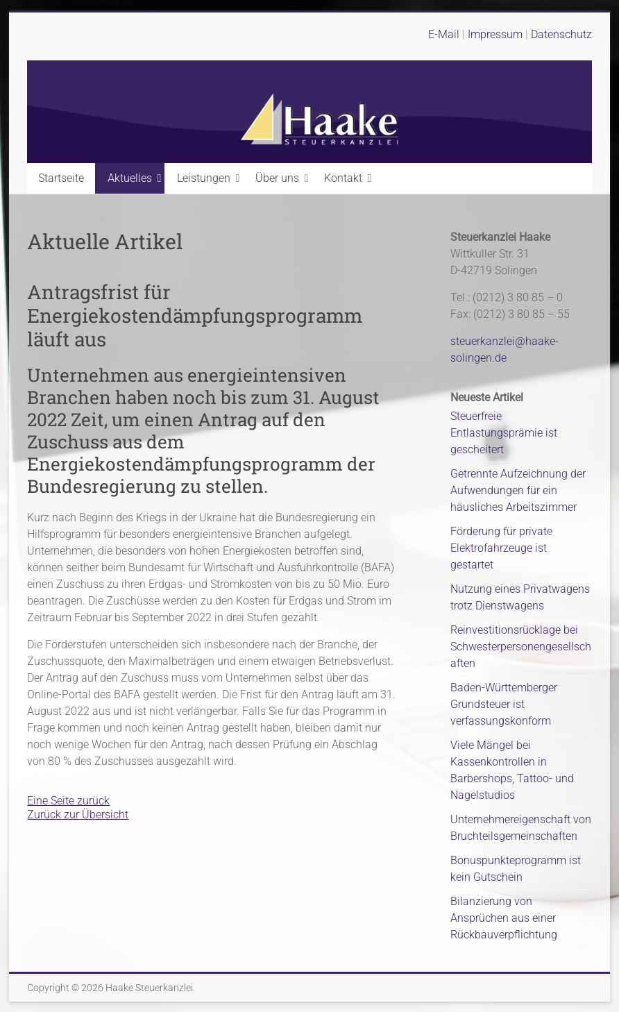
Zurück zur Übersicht (77, 814)
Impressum (496, 34)
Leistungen (203, 178)
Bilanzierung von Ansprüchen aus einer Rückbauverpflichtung (503, 918)
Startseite (61, 178)
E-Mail (443, 34)
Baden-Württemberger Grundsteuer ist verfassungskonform (503, 704)
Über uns (277, 178)
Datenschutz (561, 34)
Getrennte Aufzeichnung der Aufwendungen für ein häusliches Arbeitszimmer (518, 490)
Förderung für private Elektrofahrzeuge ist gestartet (501, 548)
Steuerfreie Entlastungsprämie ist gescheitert (503, 433)
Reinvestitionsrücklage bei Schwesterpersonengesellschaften (520, 646)
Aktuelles (130, 178)
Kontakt (343, 178)
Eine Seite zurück (68, 800)
